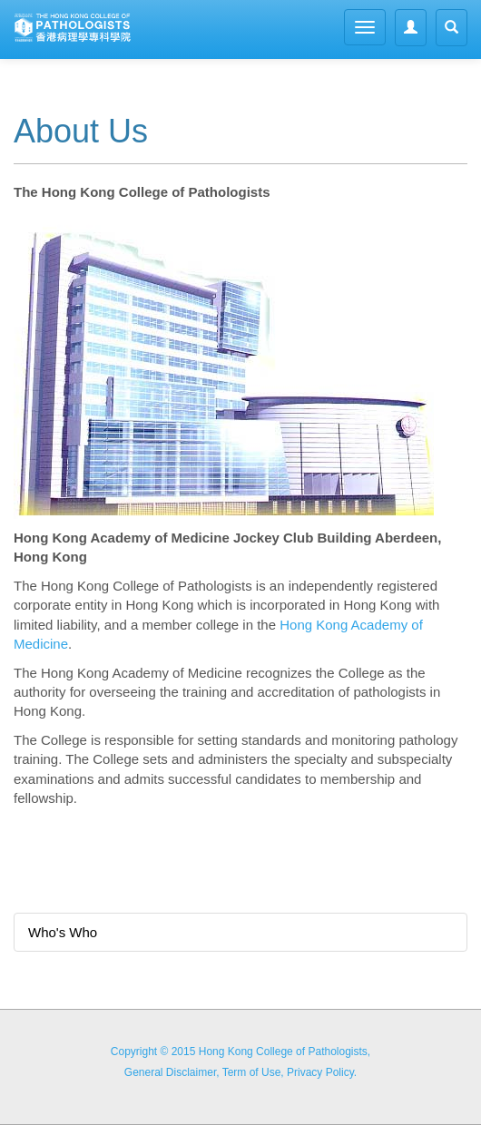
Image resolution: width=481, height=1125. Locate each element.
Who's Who (62, 932)
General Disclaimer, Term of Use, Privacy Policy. (240, 1072)
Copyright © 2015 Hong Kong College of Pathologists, (240, 1051)
